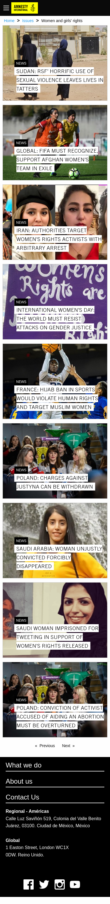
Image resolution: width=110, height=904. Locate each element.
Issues (27, 20)
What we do (24, 765)
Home (9, 20)
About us (19, 781)
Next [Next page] (66, 745)
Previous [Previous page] (47, 745)
